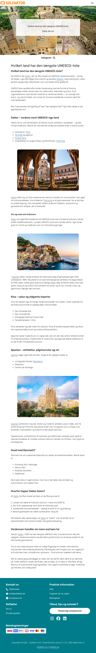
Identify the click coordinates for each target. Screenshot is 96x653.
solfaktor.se (54, 647)
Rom (28, 132)
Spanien (60, 79)
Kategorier (46, 58)
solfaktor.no (42, 647)
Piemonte (60, 141)
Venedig (18, 135)
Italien (27, 76)
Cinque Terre (20, 138)
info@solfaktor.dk (17, 593)
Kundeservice (15, 598)
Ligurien (15, 277)
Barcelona (37, 361)
